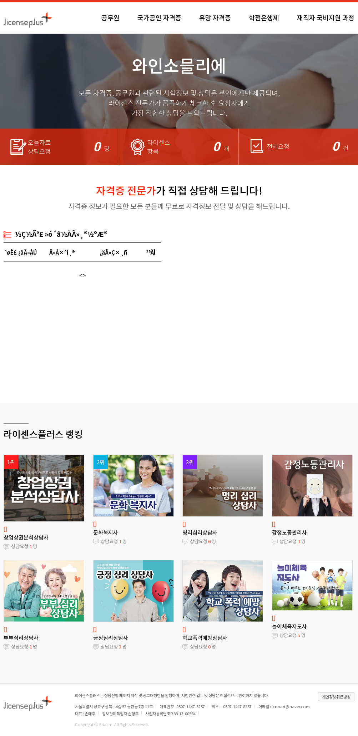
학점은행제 (264, 17)
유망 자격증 (215, 17)
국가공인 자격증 (159, 17)
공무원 (110, 17)
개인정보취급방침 (336, 697)
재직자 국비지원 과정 (325, 17)
